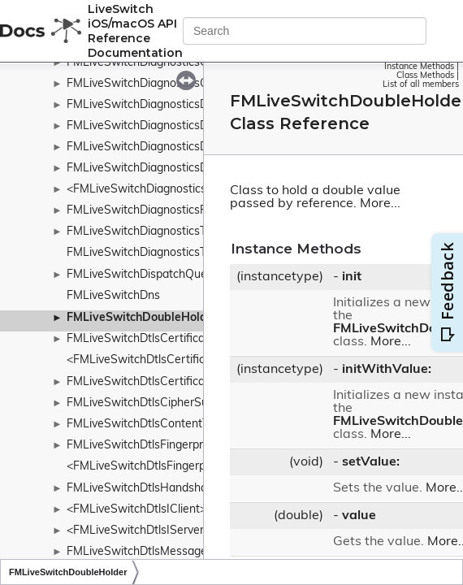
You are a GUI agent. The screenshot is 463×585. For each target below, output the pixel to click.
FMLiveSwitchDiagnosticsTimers (151, 253)
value (359, 515)
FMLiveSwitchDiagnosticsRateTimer (160, 211)
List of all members (421, 84)
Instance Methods (419, 67)
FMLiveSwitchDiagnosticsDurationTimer (170, 168)
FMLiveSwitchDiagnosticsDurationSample (175, 147)
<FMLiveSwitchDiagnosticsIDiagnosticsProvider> (193, 190)
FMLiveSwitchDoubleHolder (142, 318)
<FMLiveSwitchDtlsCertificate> (147, 360)
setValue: (371, 462)
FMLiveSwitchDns (113, 296)
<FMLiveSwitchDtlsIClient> (136, 510)
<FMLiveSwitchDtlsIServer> (138, 531)
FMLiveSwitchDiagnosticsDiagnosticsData (176, 105)
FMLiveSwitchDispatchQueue (143, 275)
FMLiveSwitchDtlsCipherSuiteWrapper (167, 403)
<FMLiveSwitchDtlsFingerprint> (148, 467)
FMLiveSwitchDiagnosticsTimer (148, 232)
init (351, 277)
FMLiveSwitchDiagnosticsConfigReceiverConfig (190, 63)
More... (380, 203)
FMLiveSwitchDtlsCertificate (141, 339)
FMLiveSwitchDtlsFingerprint (141, 446)
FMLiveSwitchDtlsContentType (147, 424)
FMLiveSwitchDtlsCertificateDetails (159, 382)
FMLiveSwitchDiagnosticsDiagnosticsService (182, 126)
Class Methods (425, 76)
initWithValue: (386, 369)
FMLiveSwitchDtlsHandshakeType (155, 489)
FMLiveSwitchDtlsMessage (137, 552)
